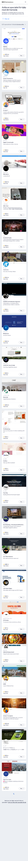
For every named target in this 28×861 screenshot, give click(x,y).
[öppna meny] (25, 2)
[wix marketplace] (7, 2)
